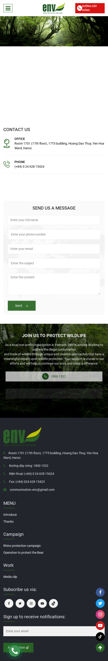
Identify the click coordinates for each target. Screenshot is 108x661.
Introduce (10, 514)
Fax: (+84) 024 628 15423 (27, 485)
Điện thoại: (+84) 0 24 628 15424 (31, 477)
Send (21, 309)
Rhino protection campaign (22, 545)
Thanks (8, 521)
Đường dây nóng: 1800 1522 (28, 469)
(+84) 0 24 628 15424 (29, 166)
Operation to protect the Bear (23, 552)
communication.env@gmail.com (32, 493)
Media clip (10, 577)
